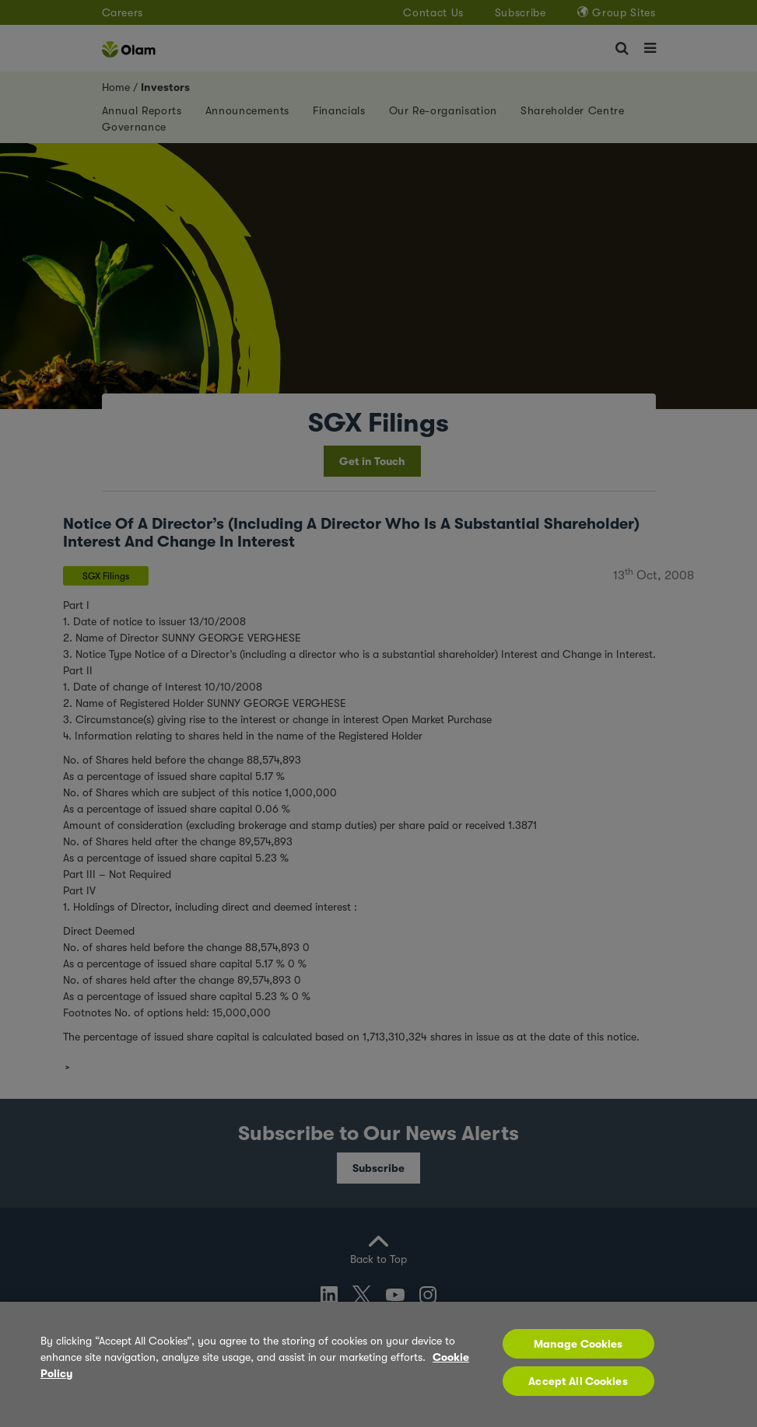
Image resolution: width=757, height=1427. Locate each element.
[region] (378, 1364)
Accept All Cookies (578, 1381)
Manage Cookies (578, 1344)
